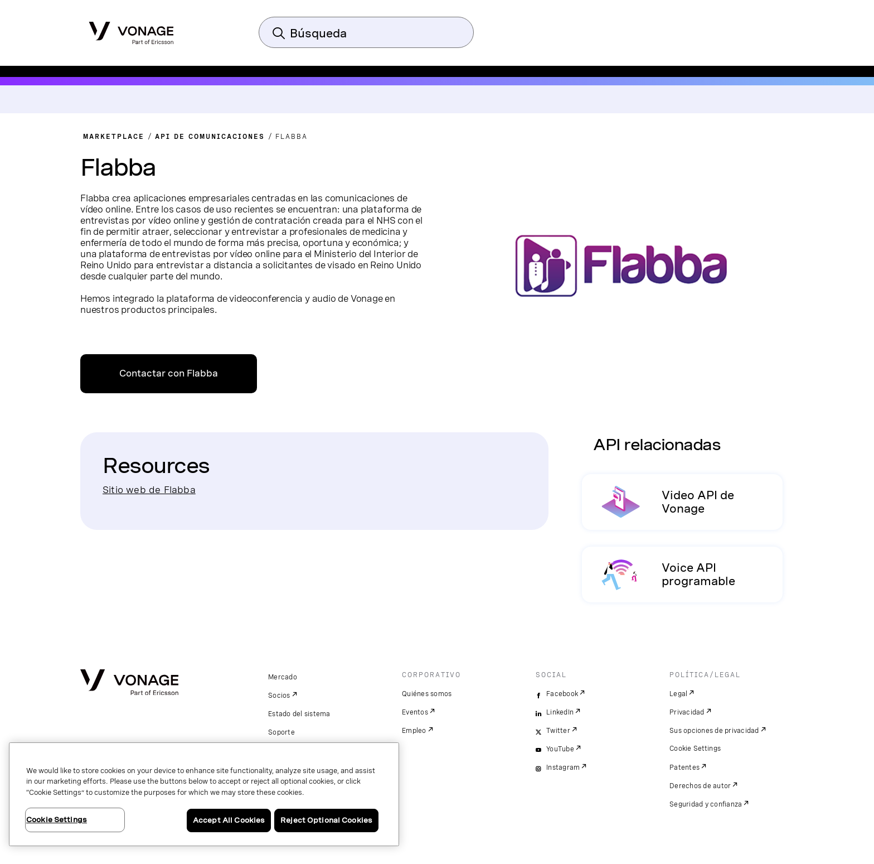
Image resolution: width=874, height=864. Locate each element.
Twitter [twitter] (558, 731)
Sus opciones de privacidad (714, 731)
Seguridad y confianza (705, 804)
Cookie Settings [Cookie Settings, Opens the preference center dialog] (56, 819)
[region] (204, 794)
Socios (279, 695)
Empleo (414, 731)
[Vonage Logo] (131, 29)
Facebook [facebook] (562, 694)
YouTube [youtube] (560, 749)
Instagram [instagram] (563, 767)
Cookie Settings (695, 748)
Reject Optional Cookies (326, 820)
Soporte (281, 732)
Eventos (415, 712)
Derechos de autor (700, 786)
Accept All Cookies (229, 820)
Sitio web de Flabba (149, 489)
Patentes (684, 767)
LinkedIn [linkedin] (560, 712)
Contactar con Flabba (168, 373)
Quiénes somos (426, 694)
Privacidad (687, 712)
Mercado (282, 677)
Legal (678, 694)
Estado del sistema (299, 714)
